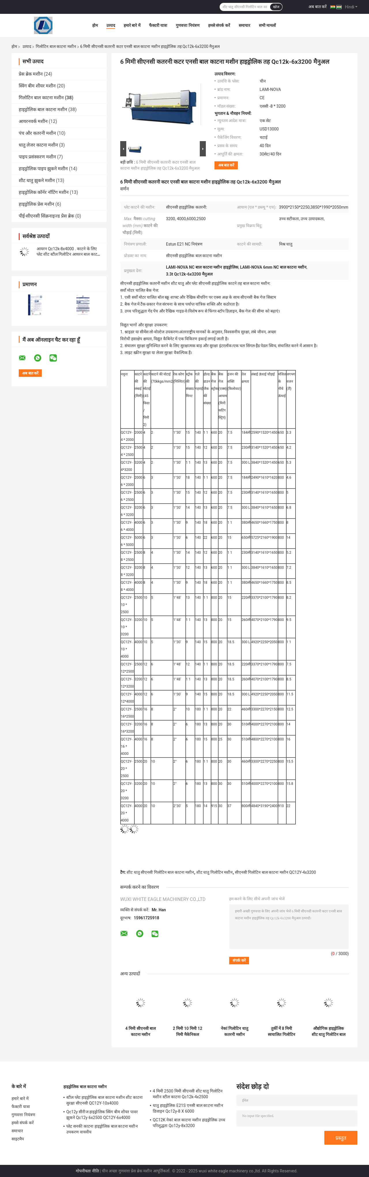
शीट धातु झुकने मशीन (37, 180)
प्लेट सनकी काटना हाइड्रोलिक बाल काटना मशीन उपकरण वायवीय (102, 1129)
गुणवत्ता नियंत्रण (187, 25)
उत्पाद (110, 25)
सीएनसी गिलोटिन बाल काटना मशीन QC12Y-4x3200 (275, 872)
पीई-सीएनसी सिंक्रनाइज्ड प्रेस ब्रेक (46, 216)
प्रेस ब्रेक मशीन (31, 74)
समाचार (244, 25)
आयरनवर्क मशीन (33, 121)
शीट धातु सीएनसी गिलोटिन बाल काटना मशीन (160, 872)
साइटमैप (18, 1139)
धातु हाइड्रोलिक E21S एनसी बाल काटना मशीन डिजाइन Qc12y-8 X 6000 (188, 1108)
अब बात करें (317, 6)
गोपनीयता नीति (87, 1171)
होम (95, 25)
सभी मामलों (267, 25)
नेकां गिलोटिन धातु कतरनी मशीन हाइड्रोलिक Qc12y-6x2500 (234, 1031)
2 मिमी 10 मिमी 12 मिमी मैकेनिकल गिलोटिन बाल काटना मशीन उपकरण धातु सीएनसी (187, 1031)
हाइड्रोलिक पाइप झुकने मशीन (43, 168)
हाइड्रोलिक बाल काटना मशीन (43, 109)
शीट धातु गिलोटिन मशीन (214, 872)
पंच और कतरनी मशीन (37, 133)
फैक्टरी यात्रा (158, 25)
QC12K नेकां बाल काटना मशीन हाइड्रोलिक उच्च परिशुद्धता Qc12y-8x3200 (189, 1123)
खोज (276, 7)
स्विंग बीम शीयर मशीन (37, 86)
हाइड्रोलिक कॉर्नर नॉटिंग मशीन (44, 192)
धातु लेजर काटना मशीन (38, 145)
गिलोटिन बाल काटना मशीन (56, 46)
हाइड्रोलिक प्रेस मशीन (36, 204)
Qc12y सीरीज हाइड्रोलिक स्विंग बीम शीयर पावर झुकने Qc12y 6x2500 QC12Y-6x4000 (102, 1114)
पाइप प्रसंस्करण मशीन (37, 157)
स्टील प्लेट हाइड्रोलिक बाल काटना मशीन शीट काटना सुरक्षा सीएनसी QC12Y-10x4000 (104, 1100)
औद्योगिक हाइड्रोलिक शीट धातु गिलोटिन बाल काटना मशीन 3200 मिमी (328, 1031)
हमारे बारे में (132, 25)
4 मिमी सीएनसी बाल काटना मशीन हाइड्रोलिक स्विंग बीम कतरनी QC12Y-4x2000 (140, 1031)
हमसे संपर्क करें (219, 25)
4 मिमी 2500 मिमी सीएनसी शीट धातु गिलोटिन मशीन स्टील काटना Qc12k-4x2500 (188, 1094)
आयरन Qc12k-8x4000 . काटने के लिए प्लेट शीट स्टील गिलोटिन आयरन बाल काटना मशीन (69, 254)
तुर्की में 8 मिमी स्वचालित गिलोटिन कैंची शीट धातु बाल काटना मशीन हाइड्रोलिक (281, 1031)
